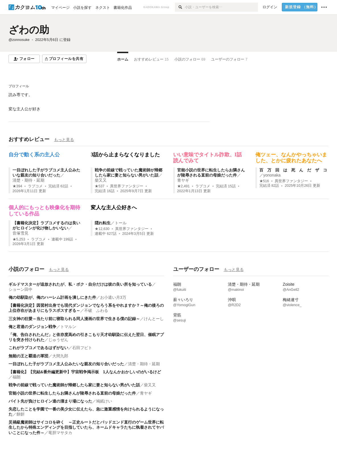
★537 (99, 186)
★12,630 (102, 229)
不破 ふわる (96, 310)
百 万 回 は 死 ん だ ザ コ (293, 170)
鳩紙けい (104, 401)
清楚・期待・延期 (28, 180)
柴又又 (101, 180)
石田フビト (82, 347)
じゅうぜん (58, 339)
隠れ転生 (103, 223)
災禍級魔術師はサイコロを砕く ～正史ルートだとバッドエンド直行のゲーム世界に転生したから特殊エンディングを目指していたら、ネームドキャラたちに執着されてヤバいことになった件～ (86, 427)
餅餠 (20, 414)
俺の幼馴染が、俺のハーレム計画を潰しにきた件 (52, 297)
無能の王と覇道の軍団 (28, 356)
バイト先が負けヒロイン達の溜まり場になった (50, 401)
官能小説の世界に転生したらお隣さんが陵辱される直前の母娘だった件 (72, 393)
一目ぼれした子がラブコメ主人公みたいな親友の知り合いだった (66, 364)
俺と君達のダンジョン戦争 (32, 326)
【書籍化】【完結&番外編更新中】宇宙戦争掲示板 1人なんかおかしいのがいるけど (85, 372)
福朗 (16, 377)
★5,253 (19, 239)
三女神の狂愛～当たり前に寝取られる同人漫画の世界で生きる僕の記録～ (74, 318)
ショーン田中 (20, 289)
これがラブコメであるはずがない (38, 347)
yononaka (272, 175)
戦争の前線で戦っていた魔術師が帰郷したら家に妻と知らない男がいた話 (74, 385)
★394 (17, 186)
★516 (264, 181)
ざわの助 (29, 29)
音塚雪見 (20, 233)
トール (121, 223)
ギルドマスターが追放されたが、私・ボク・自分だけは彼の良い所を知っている (80, 284)
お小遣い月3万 (113, 297)
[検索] (180, 7)
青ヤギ (183, 180)
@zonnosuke (19, 40)
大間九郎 (60, 356)
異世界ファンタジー (126, 186)
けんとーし (154, 318)
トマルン (68, 326)
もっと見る (64, 139)
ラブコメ (35, 186)
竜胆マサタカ (60, 432)
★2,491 (183, 186)
